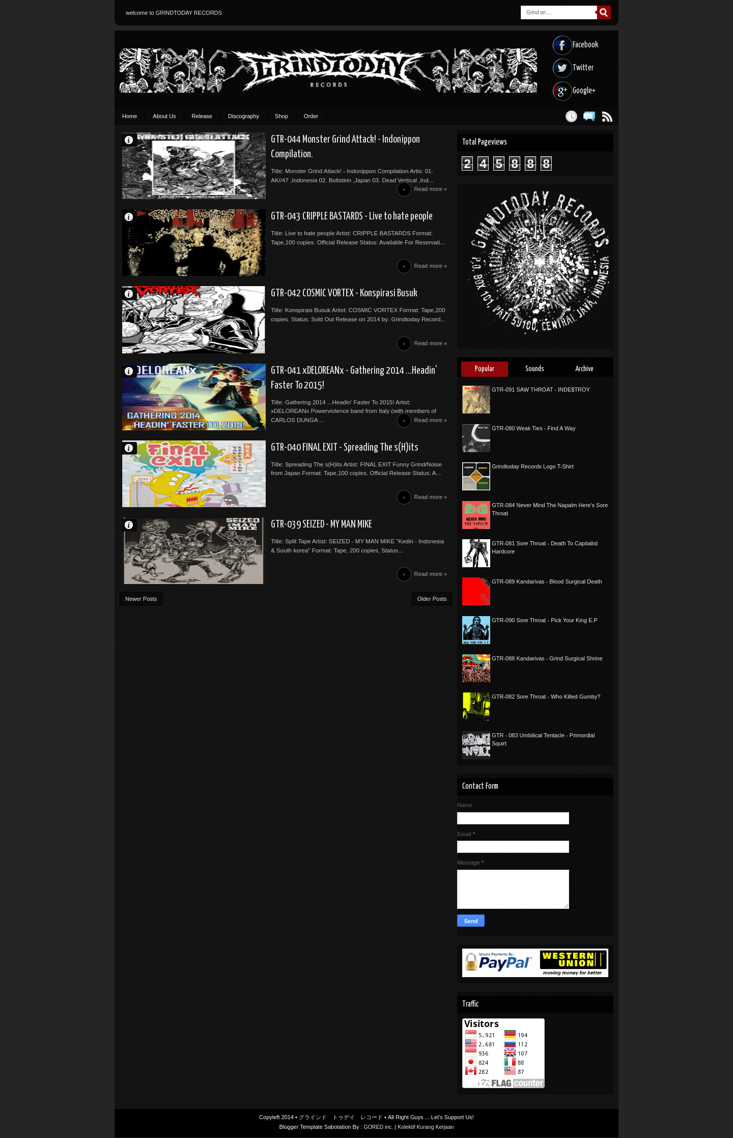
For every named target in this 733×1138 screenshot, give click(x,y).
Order (311, 116)
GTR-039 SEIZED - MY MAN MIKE (272, 553)
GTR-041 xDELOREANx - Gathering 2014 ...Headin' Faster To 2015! (333, 388)
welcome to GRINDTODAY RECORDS (174, 13)
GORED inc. (377, 1127)
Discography (243, 116)
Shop (281, 116)
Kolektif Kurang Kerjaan (426, 1127)
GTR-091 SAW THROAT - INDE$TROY (541, 389)
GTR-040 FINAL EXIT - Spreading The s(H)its (296, 470)
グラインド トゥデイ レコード (341, 1118)
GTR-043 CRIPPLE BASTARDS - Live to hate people (305, 223)
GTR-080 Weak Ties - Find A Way (533, 428)
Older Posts (431, 632)
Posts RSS (607, 116)
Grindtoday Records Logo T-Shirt (533, 466)
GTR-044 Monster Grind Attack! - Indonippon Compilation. (321, 140)
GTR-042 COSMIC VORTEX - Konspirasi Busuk (296, 305)
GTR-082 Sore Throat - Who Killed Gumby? (546, 696)
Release (202, 116)
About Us (164, 116)
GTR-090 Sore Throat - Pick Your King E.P (545, 620)
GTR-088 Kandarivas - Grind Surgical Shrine (547, 658)
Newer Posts (141, 632)
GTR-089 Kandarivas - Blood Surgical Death (547, 581)
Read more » (429, 194)
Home (129, 116)
